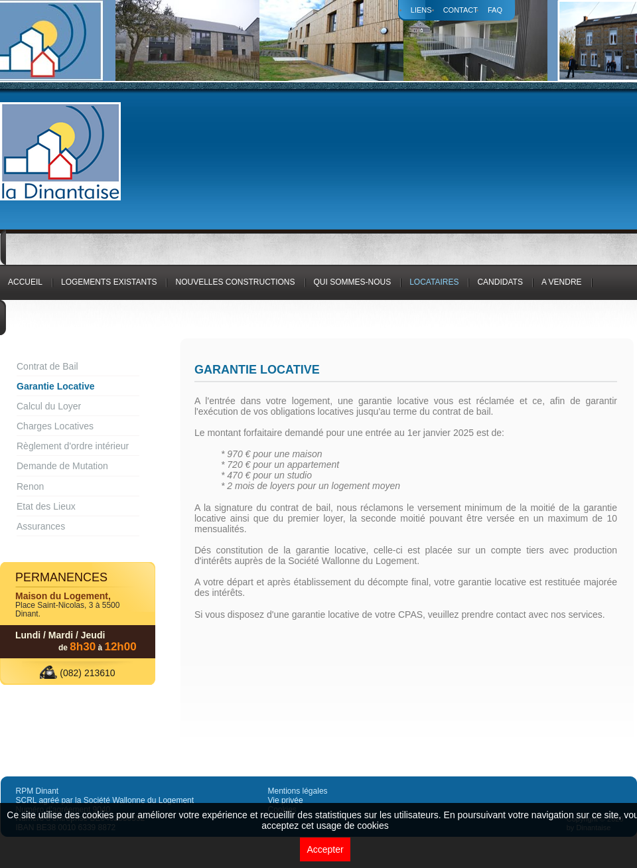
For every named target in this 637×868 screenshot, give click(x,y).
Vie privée (285, 800)
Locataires (434, 282)
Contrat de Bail (47, 366)
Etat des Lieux (46, 506)
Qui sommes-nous (352, 282)
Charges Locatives (55, 426)
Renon (30, 486)
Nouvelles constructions (235, 282)
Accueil (25, 282)
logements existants (109, 282)
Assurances (41, 526)
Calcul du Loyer (49, 406)
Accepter (325, 849)
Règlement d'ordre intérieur (73, 446)
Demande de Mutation (62, 466)
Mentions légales (298, 791)
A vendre (561, 282)
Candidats (499, 282)
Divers (23, 323)
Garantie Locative (56, 386)
